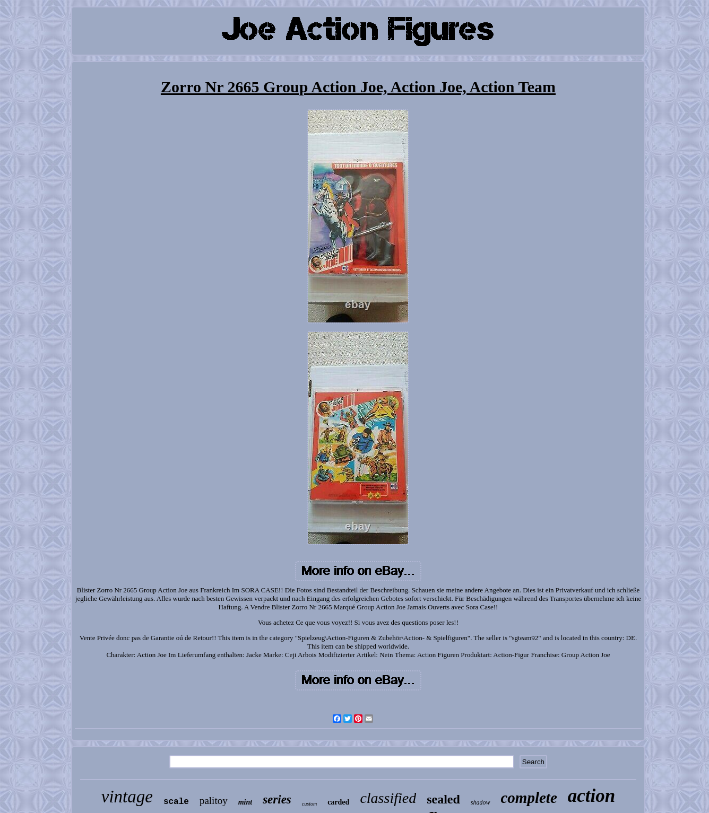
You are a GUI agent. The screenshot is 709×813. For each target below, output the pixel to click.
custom (309, 804)
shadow (480, 802)
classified (388, 798)
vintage (127, 796)
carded (338, 802)
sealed (443, 799)
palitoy (214, 800)
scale (176, 802)
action (591, 795)
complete (529, 797)
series (277, 799)
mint (245, 802)
